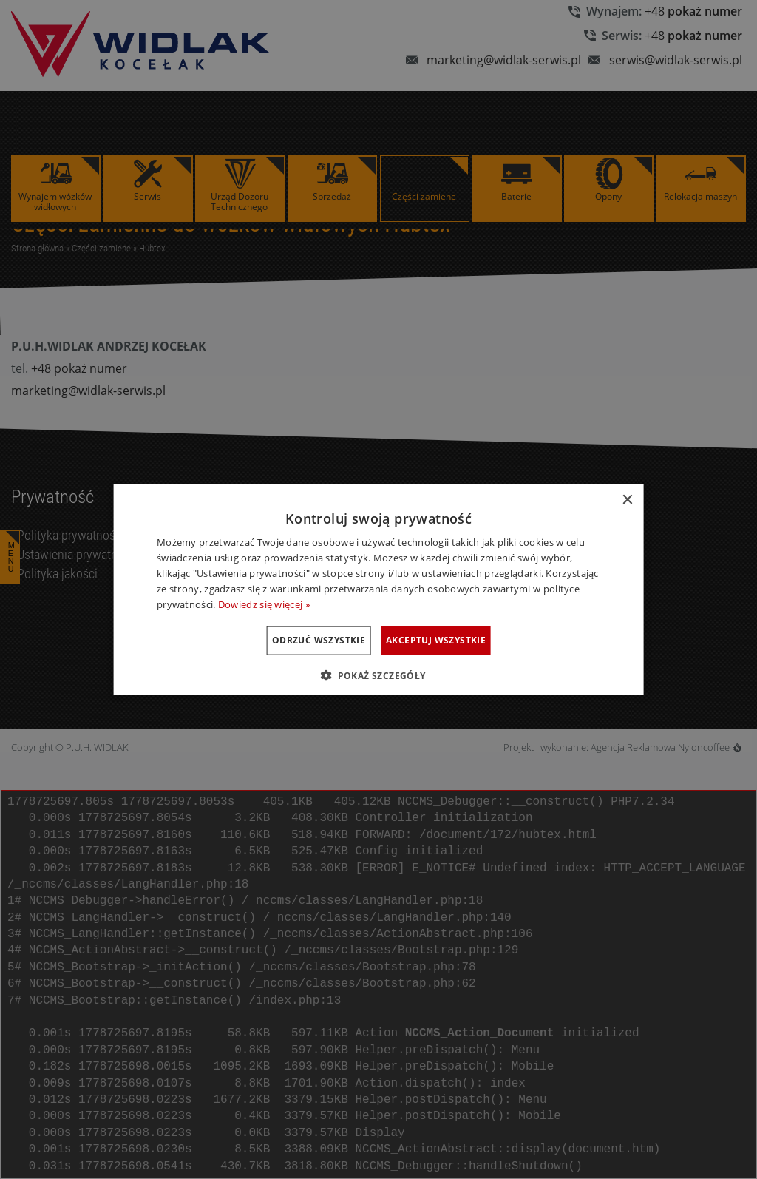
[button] (378, 674)
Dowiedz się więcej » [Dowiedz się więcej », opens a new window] (264, 603)
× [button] (626, 500)
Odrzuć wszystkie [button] (300, 640)
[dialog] (379, 589)
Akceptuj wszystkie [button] (453, 640)
